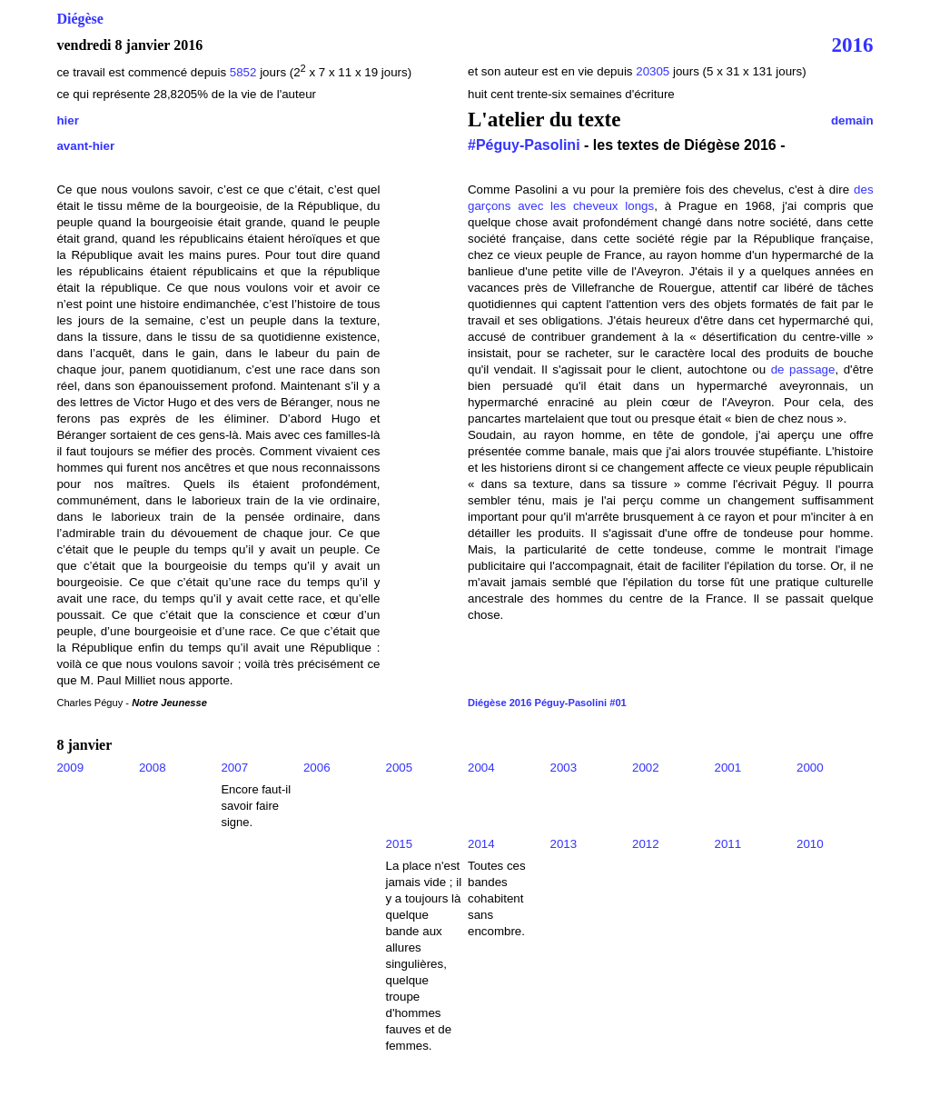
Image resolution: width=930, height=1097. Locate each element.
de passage (803, 369)
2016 (853, 44)
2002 (645, 767)
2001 (728, 767)
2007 (234, 767)
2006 (317, 767)
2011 (728, 844)
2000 (810, 767)
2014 (481, 844)
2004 (481, 767)
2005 (398, 767)
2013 (564, 844)
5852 (243, 72)
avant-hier (85, 146)
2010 (810, 844)
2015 (398, 844)
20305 (654, 71)
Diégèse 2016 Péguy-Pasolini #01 (547, 702)
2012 (645, 844)
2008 (152, 767)
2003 (564, 767)
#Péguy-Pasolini (524, 145)
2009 (70, 767)
